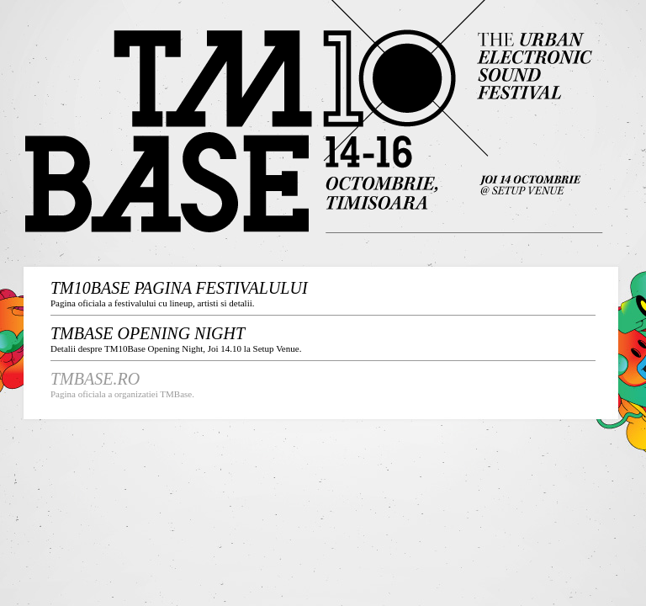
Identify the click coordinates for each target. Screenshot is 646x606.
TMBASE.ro (95, 378)
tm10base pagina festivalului (179, 288)
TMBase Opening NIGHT (147, 333)
